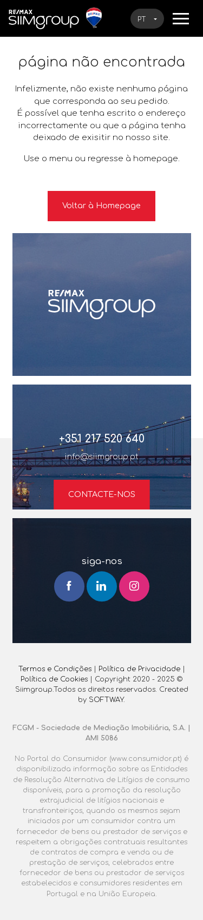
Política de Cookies (54, 679)
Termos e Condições (54, 669)
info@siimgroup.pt (102, 456)
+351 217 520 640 (102, 439)
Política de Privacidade (139, 669)
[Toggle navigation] (181, 18)
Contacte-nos (101, 494)
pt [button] (142, 19)
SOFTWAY (106, 700)
